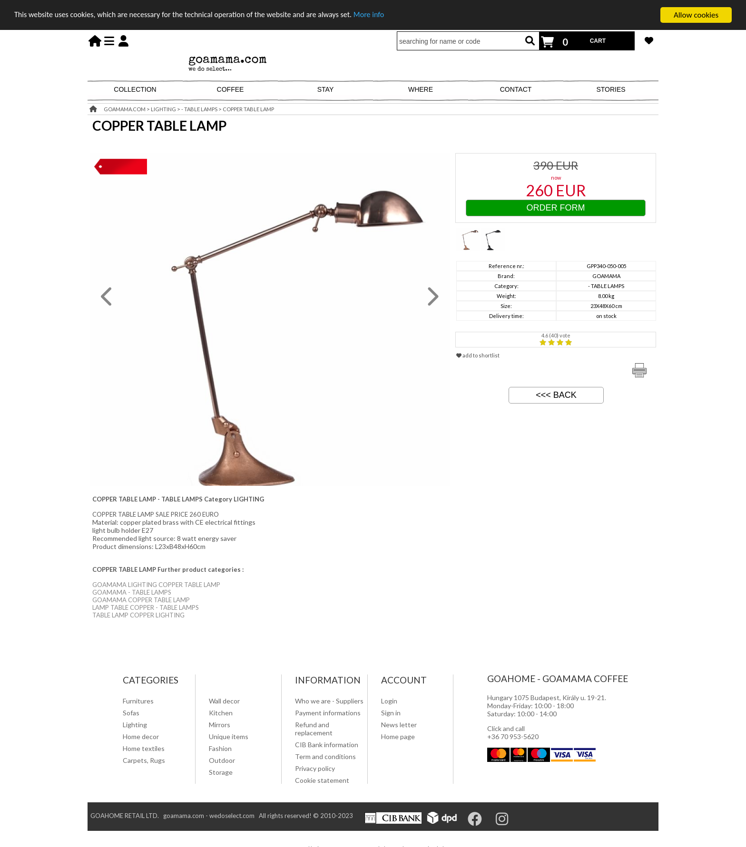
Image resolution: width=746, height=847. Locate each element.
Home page (398, 736)
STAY (325, 89)
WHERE (420, 89)
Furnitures (138, 701)
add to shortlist (478, 355)
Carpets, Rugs (144, 760)
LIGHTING (163, 109)
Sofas (131, 713)
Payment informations (328, 713)
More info (388, 15)
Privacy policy (315, 768)
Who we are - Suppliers (329, 701)
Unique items (228, 736)
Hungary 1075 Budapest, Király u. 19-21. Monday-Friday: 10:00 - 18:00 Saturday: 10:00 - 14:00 (546, 705)
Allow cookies (696, 15)
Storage (221, 772)
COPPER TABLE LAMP (248, 109)
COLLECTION (135, 89)
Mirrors (219, 725)
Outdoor (222, 760)
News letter (399, 725)
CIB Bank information (326, 745)
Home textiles (144, 748)
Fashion (220, 748)
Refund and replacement (314, 729)
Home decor (141, 736)
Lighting (135, 725)
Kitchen (221, 713)
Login (389, 701)
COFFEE (230, 89)
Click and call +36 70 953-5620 (513, 732)
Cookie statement (322, 780)
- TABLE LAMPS (199, 109)
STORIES (610, 89)
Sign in (391, 713)
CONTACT (516, 89)
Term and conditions (325, 756)
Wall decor (224, 701)
